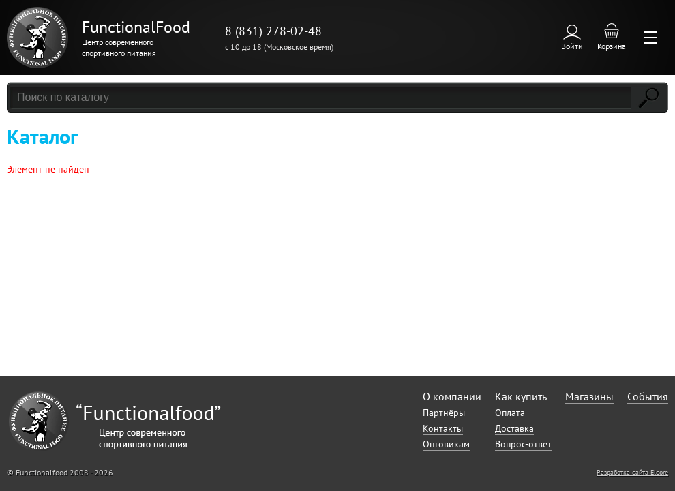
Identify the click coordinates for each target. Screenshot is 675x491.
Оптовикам (446, 444)
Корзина (611, 46)
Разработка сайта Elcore (632, 472)
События (647, 396)
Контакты (443, 428)
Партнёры (444, 412)
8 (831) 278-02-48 (273, 31)
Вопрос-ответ (523, 444)
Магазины (589, 396)
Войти (572, 46)
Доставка (514, 428)
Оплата (510, 412)
